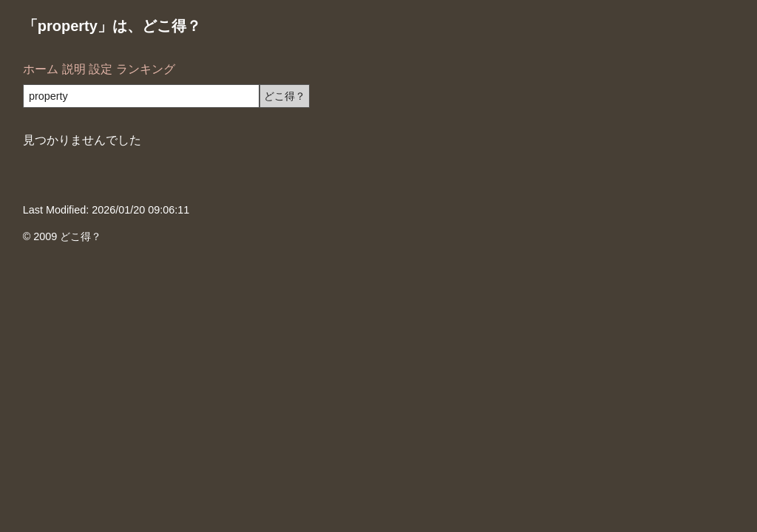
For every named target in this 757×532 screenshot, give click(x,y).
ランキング (145, 69)
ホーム (40, 69)
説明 (74, 69)
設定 (100, 69)
